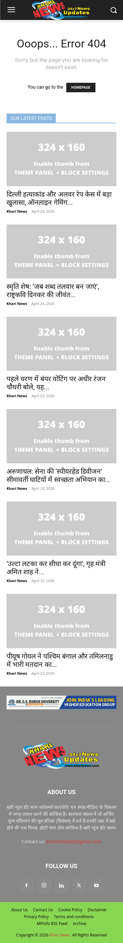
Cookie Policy (70, 910)
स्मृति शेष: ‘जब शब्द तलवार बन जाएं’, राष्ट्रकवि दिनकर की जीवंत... (53, 291)
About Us (19, 910)
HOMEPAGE (80, 87)
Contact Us (43, 910)
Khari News (17, 211)
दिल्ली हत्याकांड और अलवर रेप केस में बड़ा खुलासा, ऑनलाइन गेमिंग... (59, 198)
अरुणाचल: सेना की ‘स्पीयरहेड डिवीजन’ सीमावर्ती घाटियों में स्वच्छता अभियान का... (59, 476)
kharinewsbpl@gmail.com (74, 841)
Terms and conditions (73, 916)
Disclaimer (97, 910)
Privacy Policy (36, 916)
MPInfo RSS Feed (52, 923)
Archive (79, 923)
